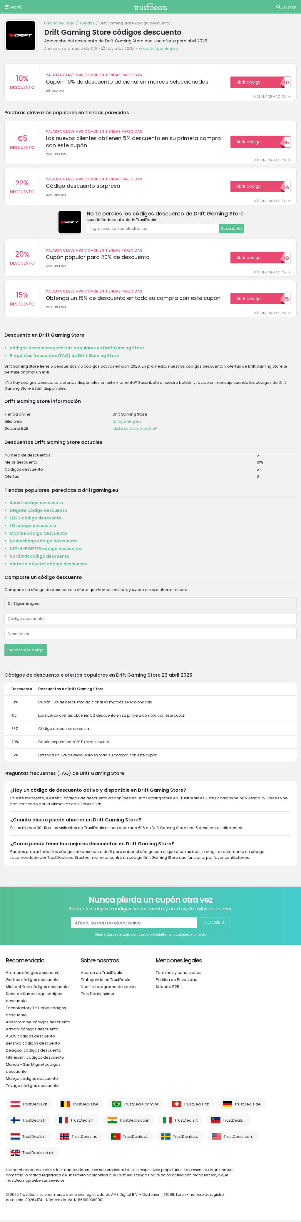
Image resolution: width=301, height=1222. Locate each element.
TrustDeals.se (185, 1138)
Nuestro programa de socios (108, 988)
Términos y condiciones (178, 974)
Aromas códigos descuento (33, 974)
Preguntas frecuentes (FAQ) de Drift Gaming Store (64, 357)
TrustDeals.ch (196, 1106)
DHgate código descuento (38, 512)
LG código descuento (33, 527)
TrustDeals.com (238, 1138)
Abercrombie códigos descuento (38, 1024)
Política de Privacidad (177, 981)
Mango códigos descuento (32, 1080)
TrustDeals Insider (98, 995)
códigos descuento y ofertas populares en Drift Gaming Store (77, 350)
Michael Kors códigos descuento (37, 988)
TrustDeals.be (85, 1106)
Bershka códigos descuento (33, 1045)
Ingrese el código (25, 652)
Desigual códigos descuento (33, 1052)
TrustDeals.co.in (134, 1122)
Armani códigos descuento (32, 1031)
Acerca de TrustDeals (101, 974)
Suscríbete (231, 229)
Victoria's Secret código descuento (48, 566)
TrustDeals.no (85, 1138)
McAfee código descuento (38, 535)
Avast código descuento (36, 504)
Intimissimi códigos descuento (35, 1059)
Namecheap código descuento (43, 543)
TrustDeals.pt (135, 1138)
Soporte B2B (167, 988)
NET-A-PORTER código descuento (46, 550)
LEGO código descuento (36, 520)
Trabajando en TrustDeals (105, 981)
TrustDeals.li (234, 1122)
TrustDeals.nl (34, 1138)
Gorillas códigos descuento (32, 981)
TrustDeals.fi (33, 1122)
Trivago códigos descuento (32, 1087)
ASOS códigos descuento (30, 1038)
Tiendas (87, 23)
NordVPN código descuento (40, 558)
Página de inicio (59, 23)
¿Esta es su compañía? (135, 430)
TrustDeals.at (34, 1106)
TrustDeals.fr (82, 1122)
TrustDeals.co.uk (37, 1154)
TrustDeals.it (186, 1122)
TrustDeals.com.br (141, 1106)
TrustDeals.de (248, 1106)
